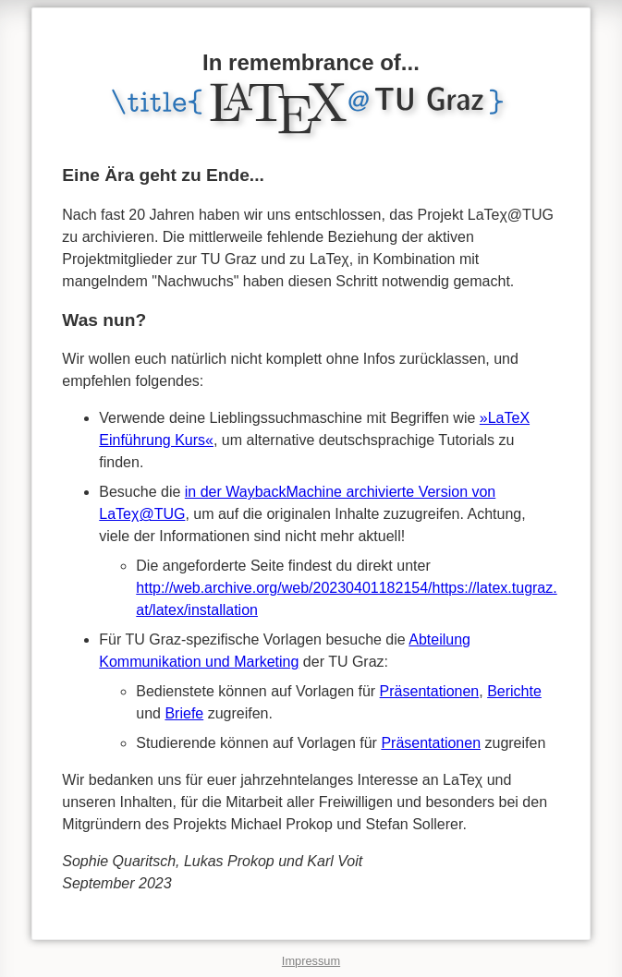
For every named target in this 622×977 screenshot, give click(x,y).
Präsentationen (430, 691)
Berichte (514, 691)
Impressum (311, 961)
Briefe (184, 713)
